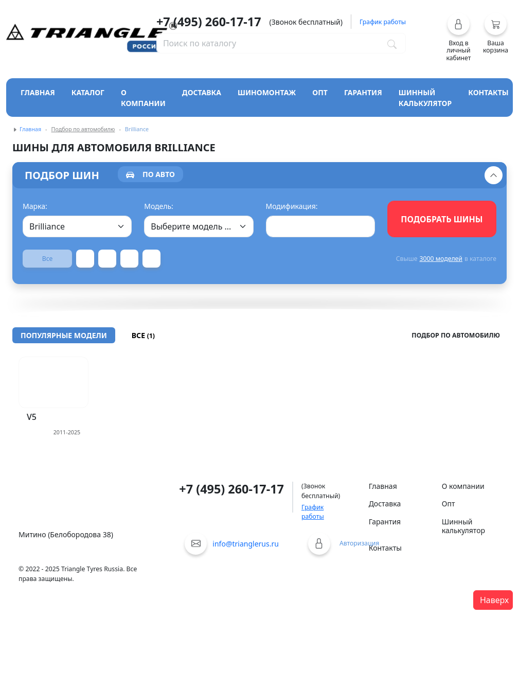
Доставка (201, 92)
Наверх (494, 600)
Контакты (488, 92)
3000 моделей (440, 258)
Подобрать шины (441, 219)
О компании (143, 97)
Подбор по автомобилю (83, 129)
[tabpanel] (259, 234)
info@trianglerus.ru (245, 544)
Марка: (35, 206)
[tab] (150, 174)
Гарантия (363, 92)
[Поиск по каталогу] (392, 43)
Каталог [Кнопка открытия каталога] (87, 92)
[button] (458, 37)
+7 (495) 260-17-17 (208, 21)
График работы (312, 512)
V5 (32, 417)
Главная (38, 92)
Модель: (158, 206)
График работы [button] (383, 21)
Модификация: (292, 206)
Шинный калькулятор (425, 97)
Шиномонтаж (267, 92)
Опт (320, 92)
